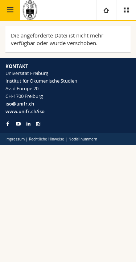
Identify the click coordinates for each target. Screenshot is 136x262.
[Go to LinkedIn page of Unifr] (28, 124)
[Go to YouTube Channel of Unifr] (18, 124)
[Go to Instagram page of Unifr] (38, 124)
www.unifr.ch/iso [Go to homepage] (25, 111)
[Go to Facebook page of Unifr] (7, 123)
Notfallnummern (83, 139)
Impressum (15, 139)
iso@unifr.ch (19, 103)
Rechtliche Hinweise (46, 139)
